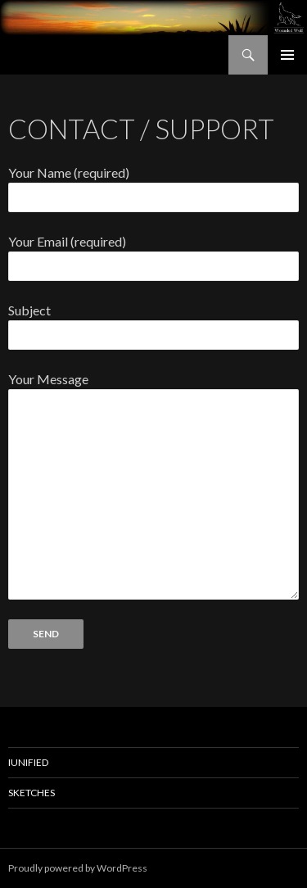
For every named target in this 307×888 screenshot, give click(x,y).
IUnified (28, 762)
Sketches (31, 792)
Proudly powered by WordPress (77, 868)
